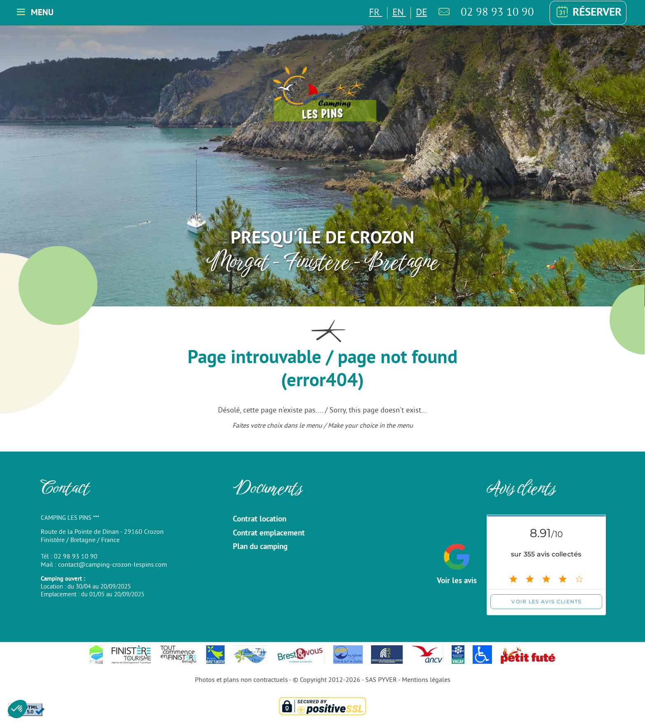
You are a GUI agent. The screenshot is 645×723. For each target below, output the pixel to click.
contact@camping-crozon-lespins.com (112, 565)
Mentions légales (426, 680)
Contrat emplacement (269, 533)
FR (375, 13)
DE (421, 13)
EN (399, 13)
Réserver (588, 13)
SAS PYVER (381, 680)
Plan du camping (260, 547)
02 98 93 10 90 (497, 13)
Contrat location (259, 519)
